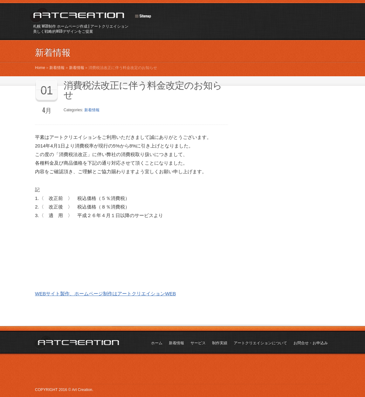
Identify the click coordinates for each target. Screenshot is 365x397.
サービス (198, 343)
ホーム (156, 343)
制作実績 (219, 343)
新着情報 (57, 67)
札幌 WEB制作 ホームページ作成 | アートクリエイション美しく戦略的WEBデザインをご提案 (80, 29)
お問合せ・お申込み (310, 343)
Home (40, 67)
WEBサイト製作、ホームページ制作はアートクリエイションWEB (105, 293)
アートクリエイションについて (260, 343)
